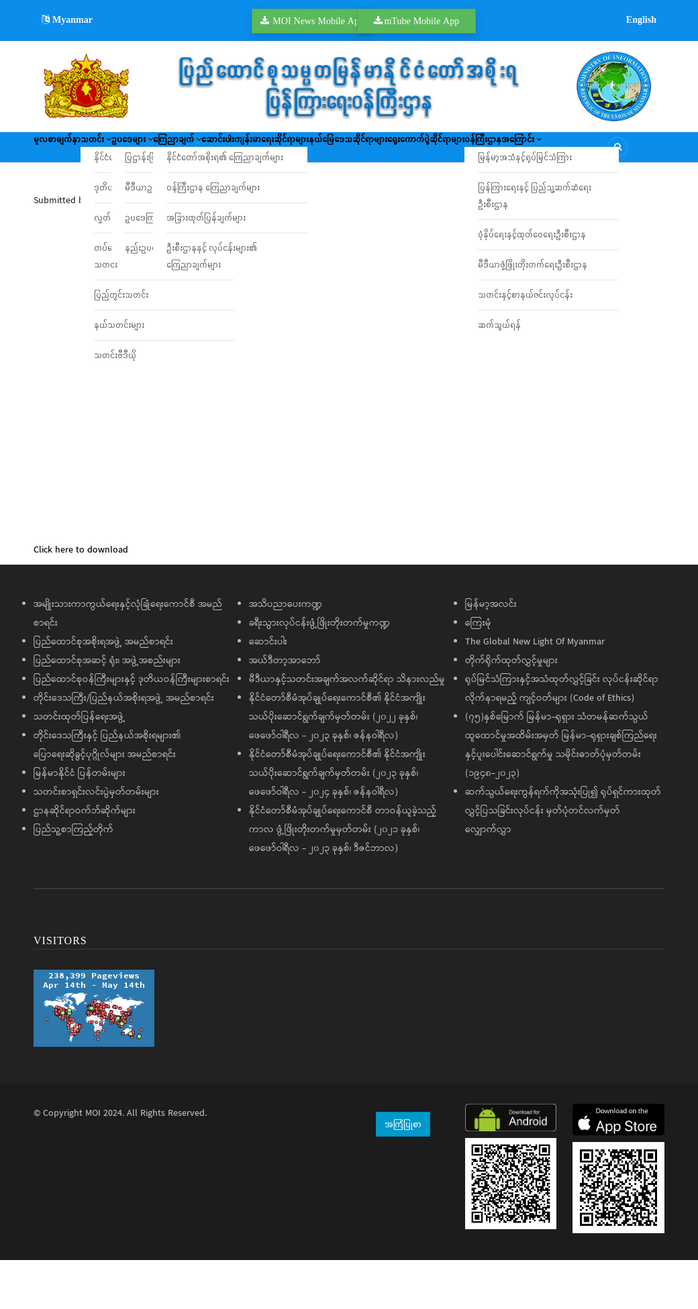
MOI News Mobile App (318, 20)
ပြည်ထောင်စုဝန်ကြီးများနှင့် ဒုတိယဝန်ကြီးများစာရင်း (132, 729)
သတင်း (131, 152)
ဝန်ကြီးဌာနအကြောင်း (190, 191)
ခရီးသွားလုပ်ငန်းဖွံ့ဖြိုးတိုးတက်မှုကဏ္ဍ (319, 672)
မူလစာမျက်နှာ (68, 152)
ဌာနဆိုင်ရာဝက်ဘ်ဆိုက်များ (85, 860)
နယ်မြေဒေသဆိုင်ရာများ (509, 152)
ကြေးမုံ (478, 672)
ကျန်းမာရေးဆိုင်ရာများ (406, 152)
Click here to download (81, 599)
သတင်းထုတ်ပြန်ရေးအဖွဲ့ (80, 766)
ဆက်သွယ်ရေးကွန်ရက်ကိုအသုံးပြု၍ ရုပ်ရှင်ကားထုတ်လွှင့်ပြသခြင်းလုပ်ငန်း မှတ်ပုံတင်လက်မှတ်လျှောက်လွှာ (563, 860)
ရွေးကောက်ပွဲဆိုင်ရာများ (86, 191)
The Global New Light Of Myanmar (535, 691)
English (641, 19)
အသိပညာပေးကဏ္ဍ (285, 653)
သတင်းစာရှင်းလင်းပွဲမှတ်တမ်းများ (96, 841)
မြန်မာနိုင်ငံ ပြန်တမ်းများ (80, 822)
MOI (93, 1162)
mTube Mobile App (421, 20)
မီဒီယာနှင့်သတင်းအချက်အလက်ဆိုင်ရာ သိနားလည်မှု (347, 729)
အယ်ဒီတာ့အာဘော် (285, 710)
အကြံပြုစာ (403, 1173)
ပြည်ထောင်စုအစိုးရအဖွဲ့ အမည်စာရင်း (103, 691)
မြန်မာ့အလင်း (491, 653)
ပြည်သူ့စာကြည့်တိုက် (73, 879)
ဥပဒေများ (192, 152)
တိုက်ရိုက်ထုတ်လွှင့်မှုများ (511, 710)
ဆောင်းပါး (328, 152)
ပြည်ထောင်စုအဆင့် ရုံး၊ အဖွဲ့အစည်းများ (107, 710)
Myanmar (67, 19)
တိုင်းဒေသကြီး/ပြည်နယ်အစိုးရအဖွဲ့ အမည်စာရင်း (124, 747)
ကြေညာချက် (263, 152)
